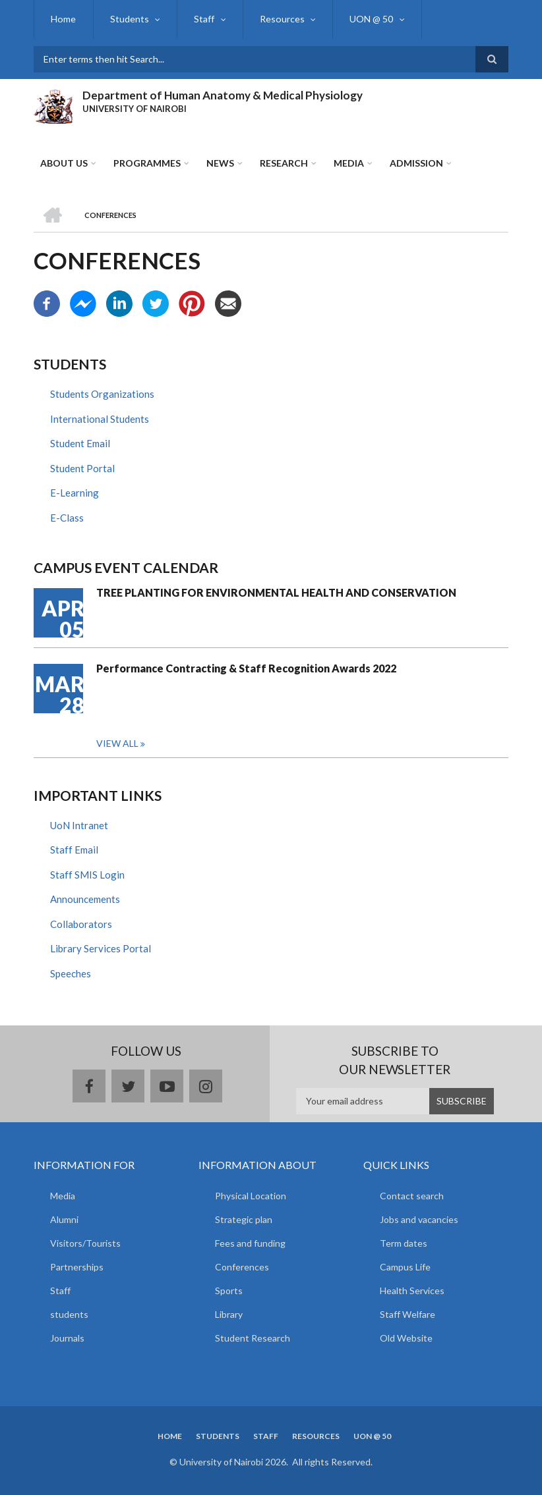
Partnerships (77, 1266)
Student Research (252, 1338)
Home (63, 18)
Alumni (64, 1219)
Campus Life (405, 1266)
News (220, 163)
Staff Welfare (407, 1314)
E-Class (67, 518)
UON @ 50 (368, 18)
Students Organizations (102, 394)
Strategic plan (243, 1219)
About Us (64, 163)
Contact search (412, 1195)
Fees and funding (250, 1243)
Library (229, 1314)
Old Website (406, 1338)
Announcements (85, 900)
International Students (99, 419)
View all (117, 743)
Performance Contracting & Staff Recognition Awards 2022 (246, 668)
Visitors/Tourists (85, 1243)
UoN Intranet (79, 825)
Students (128, 18)
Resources (280, 18)
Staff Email (74, 850)
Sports (229, 1290)
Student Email (80, 443)
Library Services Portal (100, 949)
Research (284, 163)
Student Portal (82, 468)
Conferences (242, 1266)
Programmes (147, 163)
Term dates (403, 1243)
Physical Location (250, 1195)
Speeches (70, 973)
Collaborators (81, 924)
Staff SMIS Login (87, 875)
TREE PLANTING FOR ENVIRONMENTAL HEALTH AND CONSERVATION (276, 592)
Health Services (412, 1290)
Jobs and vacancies (419, 1219)
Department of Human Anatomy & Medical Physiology (222, 95)
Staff (203, 18)
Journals (67, 1338)
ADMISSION (416, 163)
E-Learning (74, 493)
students (69, 1314)
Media (349, 163)
